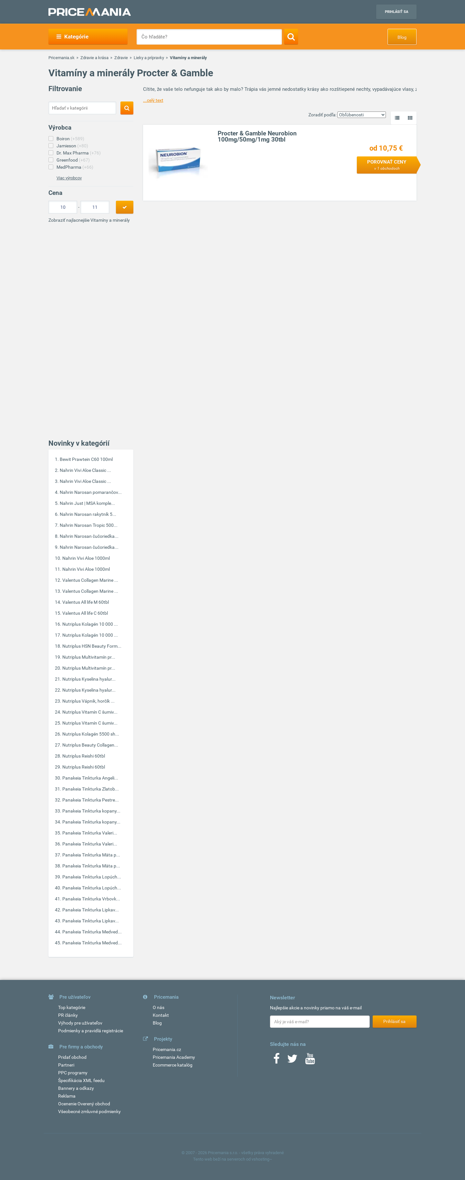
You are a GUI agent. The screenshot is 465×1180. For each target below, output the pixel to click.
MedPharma (75, 167)
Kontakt (161, 1015)
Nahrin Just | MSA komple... (87, 503)
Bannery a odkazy (76, 1088)
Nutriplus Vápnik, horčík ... (88, 701)
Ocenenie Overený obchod (84, 1103)
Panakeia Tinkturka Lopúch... (91, 876)
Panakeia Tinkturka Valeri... (89, 832)
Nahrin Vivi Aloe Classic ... (85, 470)
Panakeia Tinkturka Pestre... (90, 800)
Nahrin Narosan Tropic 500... (89, 525)
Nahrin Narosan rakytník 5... (88, 514)
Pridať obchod (72, 1057)
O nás (158, 1007)
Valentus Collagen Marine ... (90, 580)
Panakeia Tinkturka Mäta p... (91, 854)
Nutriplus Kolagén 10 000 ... (90, 624)
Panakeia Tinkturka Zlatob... (90, 789)
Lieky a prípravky (149, 57)
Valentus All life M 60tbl (85, 602)
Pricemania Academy (174, 1057)
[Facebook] (276, 1060)
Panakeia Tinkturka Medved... (92, 931)
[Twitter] (292, 1060)
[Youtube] (310, 1060)
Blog (402, 37)
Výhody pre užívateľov (80, 1023)
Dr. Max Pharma (79, 152)
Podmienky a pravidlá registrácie (90, 1030)
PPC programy (73, 1072)
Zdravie (121, 57)
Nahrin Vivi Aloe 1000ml (86, 558)
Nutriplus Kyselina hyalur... (89, 679)
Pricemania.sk (61, 57)
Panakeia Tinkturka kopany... (91, 810)
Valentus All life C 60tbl (85, 613)
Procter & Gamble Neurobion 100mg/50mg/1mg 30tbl (257, 136)
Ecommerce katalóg (172, 1065)
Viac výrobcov (69, 177)
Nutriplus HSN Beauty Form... (91, 646)
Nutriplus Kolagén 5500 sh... (90, 734)
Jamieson (72, 145)
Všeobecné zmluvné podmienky (89, 1111)
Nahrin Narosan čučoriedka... (89, 536)
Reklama (67, 1096)
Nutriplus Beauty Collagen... (90, 745)
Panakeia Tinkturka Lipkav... (90, 909)
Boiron (70, 138)
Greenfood (73, 160)
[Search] (291, 36)
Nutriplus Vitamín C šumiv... (90, 712)
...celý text (153, 100)
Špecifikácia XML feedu (81, 1080)
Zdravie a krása (94, 57)
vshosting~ (262, 1159)
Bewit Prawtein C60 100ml (86, 459)
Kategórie (72, 36)
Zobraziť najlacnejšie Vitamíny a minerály (89, 220)
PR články (68, 1015)
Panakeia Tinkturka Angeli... (90, 778)
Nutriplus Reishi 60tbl (83, 756)
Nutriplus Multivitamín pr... (88, 657)
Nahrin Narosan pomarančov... (91, 492)
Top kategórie (71, 1007)
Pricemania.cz (167, 1049)
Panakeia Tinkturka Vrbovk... (91, 898)
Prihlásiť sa (396, 12)
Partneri (66, 1065)
